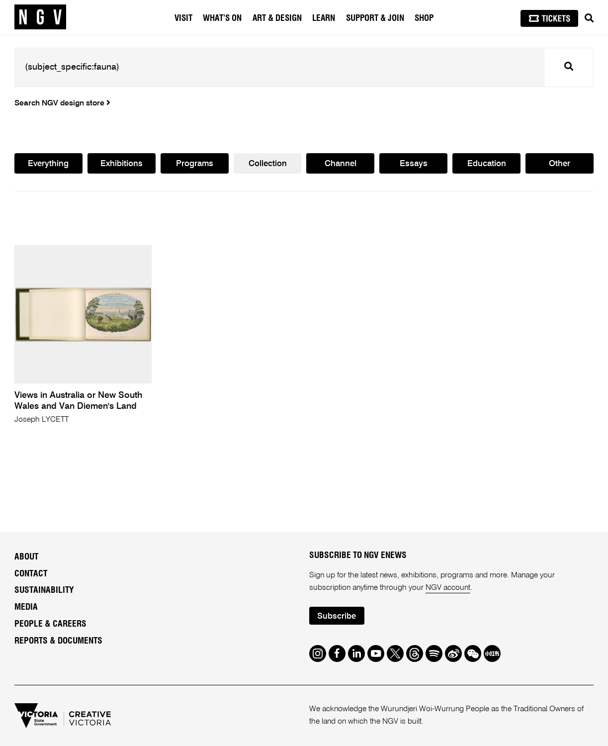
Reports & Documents (58, 641)
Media (26, 607)
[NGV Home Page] (40, 17)
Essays (414, 164)
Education (486, 164)
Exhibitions (121, 164)
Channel (340, 164)
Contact (30, 573)
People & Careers (50, 624)
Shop (424, 18)
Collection (268, 164)
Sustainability (44, 590)
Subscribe (336, 616)
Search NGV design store (62, 103)
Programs (194, 164)
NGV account (448, 588)
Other (559, 164)
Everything (48, 164)
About (26, 557)
